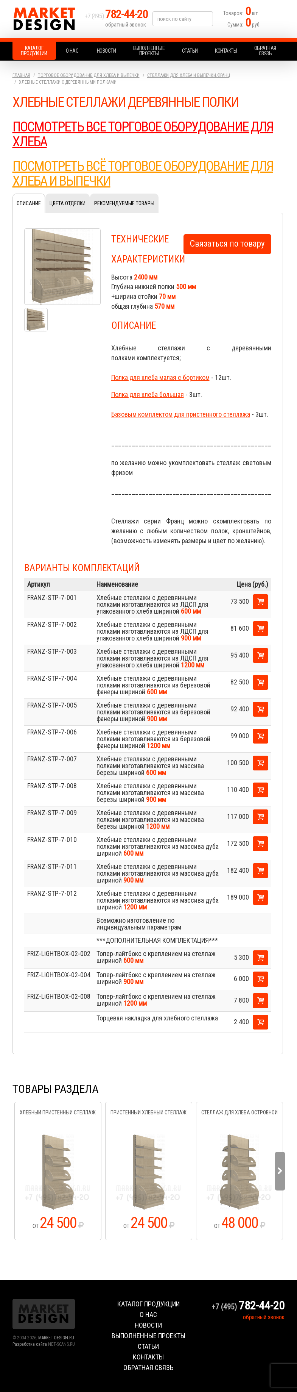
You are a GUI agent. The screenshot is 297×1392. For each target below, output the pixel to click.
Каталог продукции (34, 50)
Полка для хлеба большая (147, 394)
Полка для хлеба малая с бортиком (160, 377)
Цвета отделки (68, 203)
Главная (21, 75)
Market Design (46, 19)
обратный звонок (125, 24)
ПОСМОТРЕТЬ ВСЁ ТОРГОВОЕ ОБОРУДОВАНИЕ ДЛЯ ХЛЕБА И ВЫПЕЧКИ (142, 173)
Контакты (226, 51)
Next (280, 1171)
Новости (106, 51)
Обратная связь (265, 50)
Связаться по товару (227, 244)
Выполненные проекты (149, 50)
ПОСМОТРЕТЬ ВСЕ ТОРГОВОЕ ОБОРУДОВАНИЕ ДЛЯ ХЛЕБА (142, 134)
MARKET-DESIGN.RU (56, 1337)
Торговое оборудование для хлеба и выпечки (89, 75)
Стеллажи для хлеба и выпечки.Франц (188, 75)
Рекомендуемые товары (124, 203)
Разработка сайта (29, 1344)
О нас (72, 51)
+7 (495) (116, 16)
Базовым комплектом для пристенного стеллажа (180, 414)
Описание (29, 203)
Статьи (190, 51)
